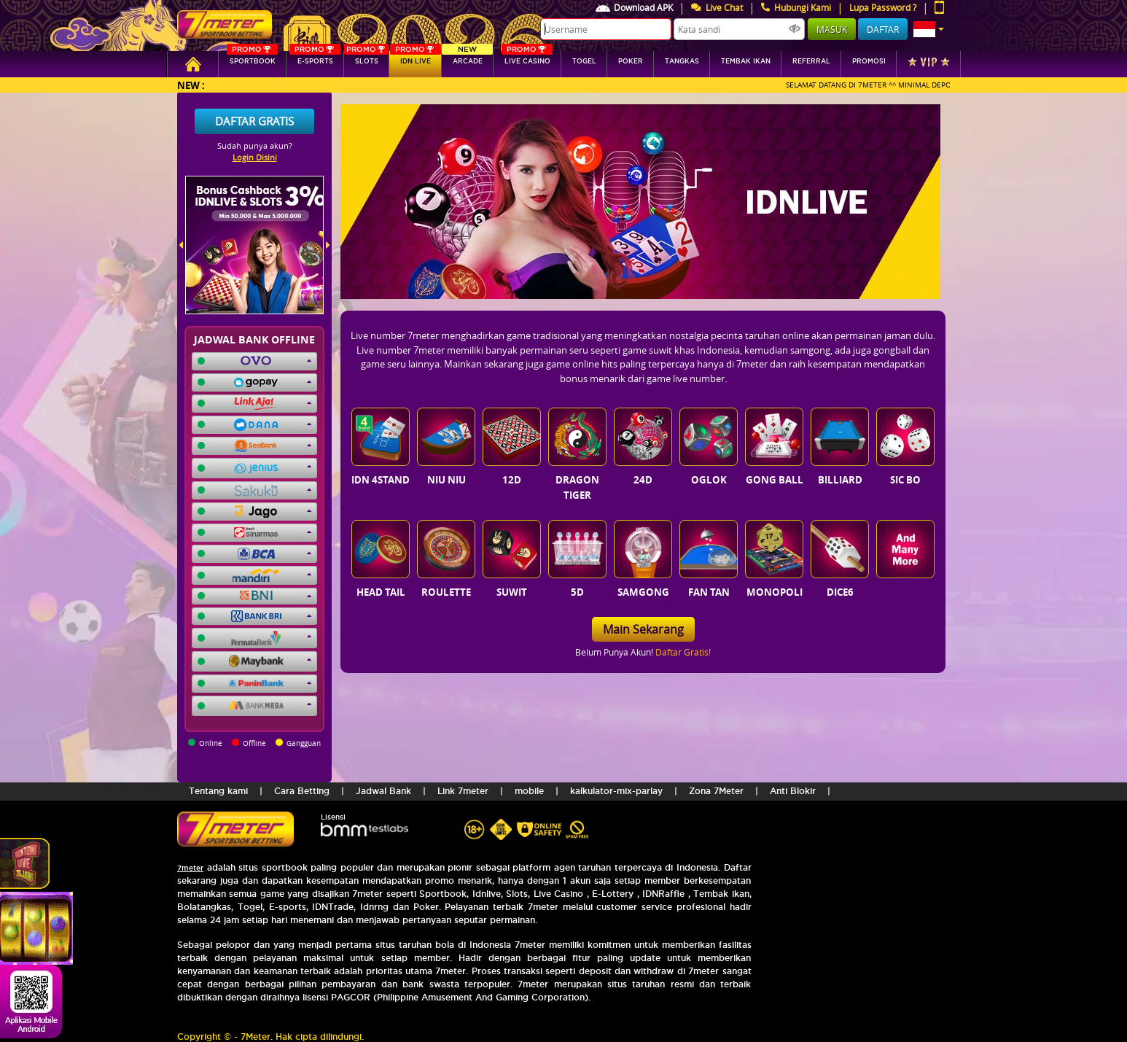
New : (191, 85)
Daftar (883, 29)
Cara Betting (301, 791)
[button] (929, 29)
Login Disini (255, 157)
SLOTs (366, 58)
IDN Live (415, 58)
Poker (630, 61)
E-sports (314, 58)
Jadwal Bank (383, 791)
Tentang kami (218, 791)
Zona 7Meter (716, 791)
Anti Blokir (793, 791)
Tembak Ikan (746, 61)
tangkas (682, 61)
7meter (190, 868)
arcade (467, 58)
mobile (529, 791)
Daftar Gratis (254, 121)
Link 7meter (462, 791)
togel (584, 61)
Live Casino (527, 58)
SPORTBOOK (252, 58)
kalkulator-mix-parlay (616, 791)
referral (811, 61)
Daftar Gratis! (683, 652)
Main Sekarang (643, 629)
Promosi (869, 61)
